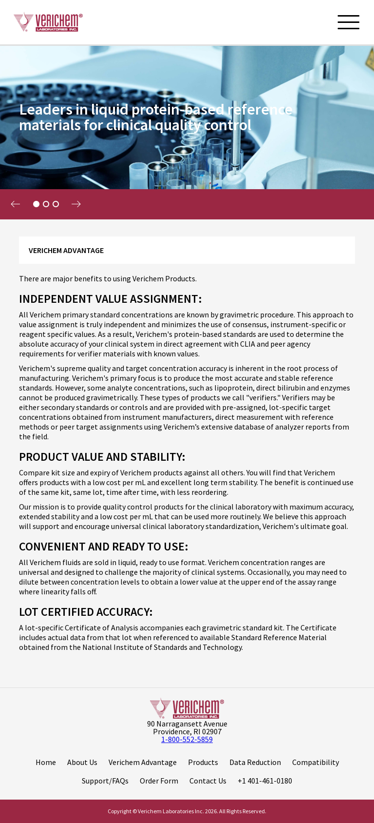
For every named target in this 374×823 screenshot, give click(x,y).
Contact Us (207, 780)
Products (203, 762)
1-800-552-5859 (187, 739)
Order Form (159, 780)
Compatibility (315, 762)
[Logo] (48, 22)
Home (46, 762)
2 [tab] (46, 204)
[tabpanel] (187, 131)
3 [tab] (55, 204)
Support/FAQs (105, 780)
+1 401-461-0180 (265, 780)
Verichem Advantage (143, 762)
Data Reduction (255, 762)
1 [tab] (36, 204)
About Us (82, 762)
